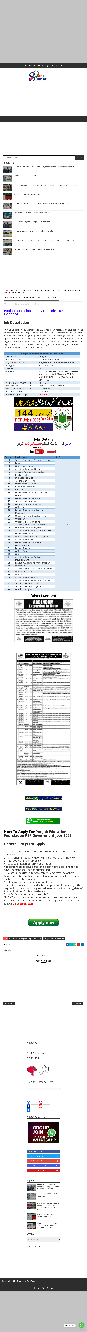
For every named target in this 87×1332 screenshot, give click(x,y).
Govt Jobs (13, 290)
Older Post (78, 1011)
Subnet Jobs (20, 1289)
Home (6, 290)
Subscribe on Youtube (44, 1179)
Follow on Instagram (44, 1174)
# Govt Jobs (13, 943)
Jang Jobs (22, 290)
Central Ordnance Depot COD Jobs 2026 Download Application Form (41, 203)
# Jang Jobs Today (35, 943)
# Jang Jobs (23, 943)
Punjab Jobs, (61, 308)
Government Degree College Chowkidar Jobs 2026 (34, 222)
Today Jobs (56, 290)
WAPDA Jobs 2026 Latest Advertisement (30, 176)
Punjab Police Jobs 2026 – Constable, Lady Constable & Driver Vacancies (44, 167)
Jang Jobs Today (33, 290)
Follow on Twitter (44, 1164)
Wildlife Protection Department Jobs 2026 (31, 194)
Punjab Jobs (45, 290)
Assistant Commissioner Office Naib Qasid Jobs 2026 (36, 231)
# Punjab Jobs (48, 943)
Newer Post (8, 1011)
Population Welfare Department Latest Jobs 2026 (34, 249)
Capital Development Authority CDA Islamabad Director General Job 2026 (44, 240)
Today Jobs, (70, 308)
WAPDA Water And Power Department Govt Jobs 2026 (35, 213)
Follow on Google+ (44, 1169)
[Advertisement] (43, 16)
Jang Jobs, (42, 308)
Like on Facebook (44, 1160)
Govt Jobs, (35, 308)
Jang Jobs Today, (51, 308)
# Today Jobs (59, 943)
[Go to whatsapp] (81, 1325)
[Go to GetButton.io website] (81, 1329)
